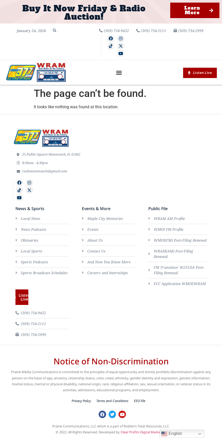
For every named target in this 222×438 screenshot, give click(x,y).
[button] (54, 30)
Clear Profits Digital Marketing (144, 432)
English (171, 434)
